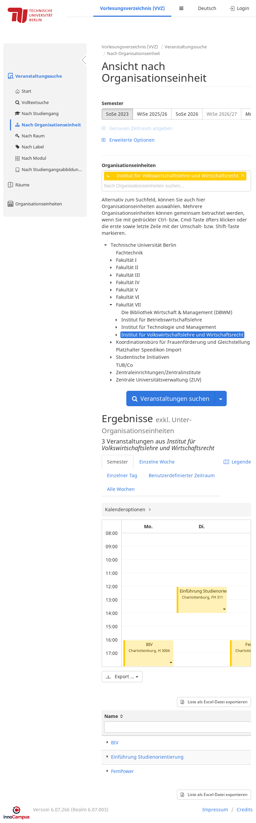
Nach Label (29, 147)
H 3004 (164, 650)
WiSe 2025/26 (152, 114)
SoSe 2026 (187, 114)
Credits (245, 809)
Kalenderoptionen (126, 509)
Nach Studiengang (36, 113)
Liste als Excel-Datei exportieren (214, 702)
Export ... (122, 676)
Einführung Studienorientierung (211, 591)
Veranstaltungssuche (34, 76)
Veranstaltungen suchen (170, 398)
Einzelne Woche (157, 462)
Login (239, 8)
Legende (237, 462)
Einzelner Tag (122, 475)
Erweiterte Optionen (128, 140)
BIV (149, 644)
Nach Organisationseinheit (47, 125)
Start (22, 91)
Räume (18, 185)
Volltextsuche (31, 102)
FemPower (122, 771)
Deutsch (207, 8)
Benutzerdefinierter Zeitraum (182, 475)
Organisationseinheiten (34, 204)
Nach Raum (29, 136)
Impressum (215, 809)
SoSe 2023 (117, 114)
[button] (170, 662)
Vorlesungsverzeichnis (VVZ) (132, 8)
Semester (112, 103)
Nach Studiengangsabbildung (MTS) (50, 169)
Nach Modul (30, 158)
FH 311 (217, 597)
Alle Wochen (121, 489)
